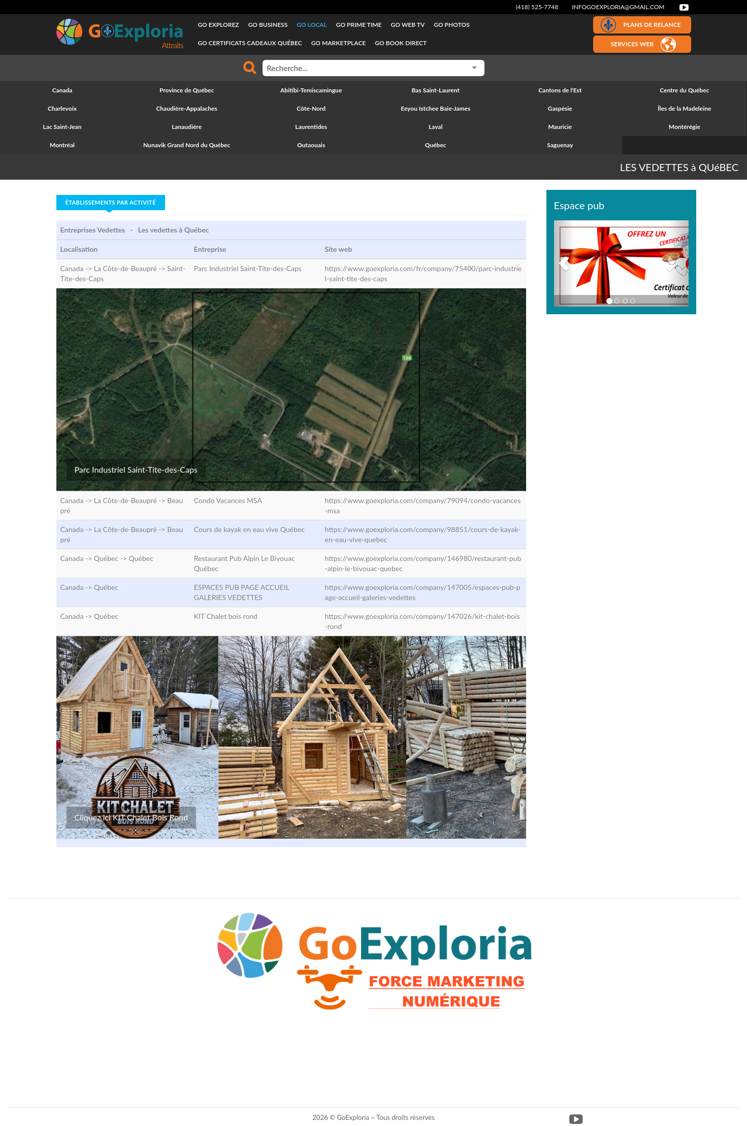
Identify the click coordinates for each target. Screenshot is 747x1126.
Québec (141, 558)
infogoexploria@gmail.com (618, 7)
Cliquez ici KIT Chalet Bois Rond (131, 817)
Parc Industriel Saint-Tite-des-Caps (136, 469)
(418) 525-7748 (537, 7)
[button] (564, 263)
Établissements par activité (111, 202)
